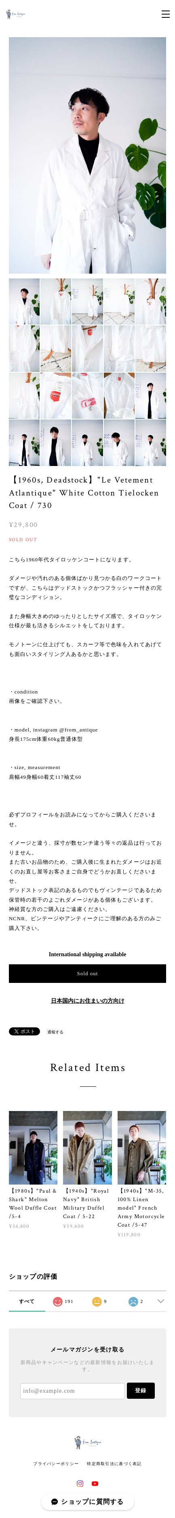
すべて (27, 1301)
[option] (88, 155)
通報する (55, 1032)
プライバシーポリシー (56, 1463)
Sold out (87, 973)
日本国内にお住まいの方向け (87, 1001)
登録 (140, 1390)
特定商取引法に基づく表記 (114, 1463)
